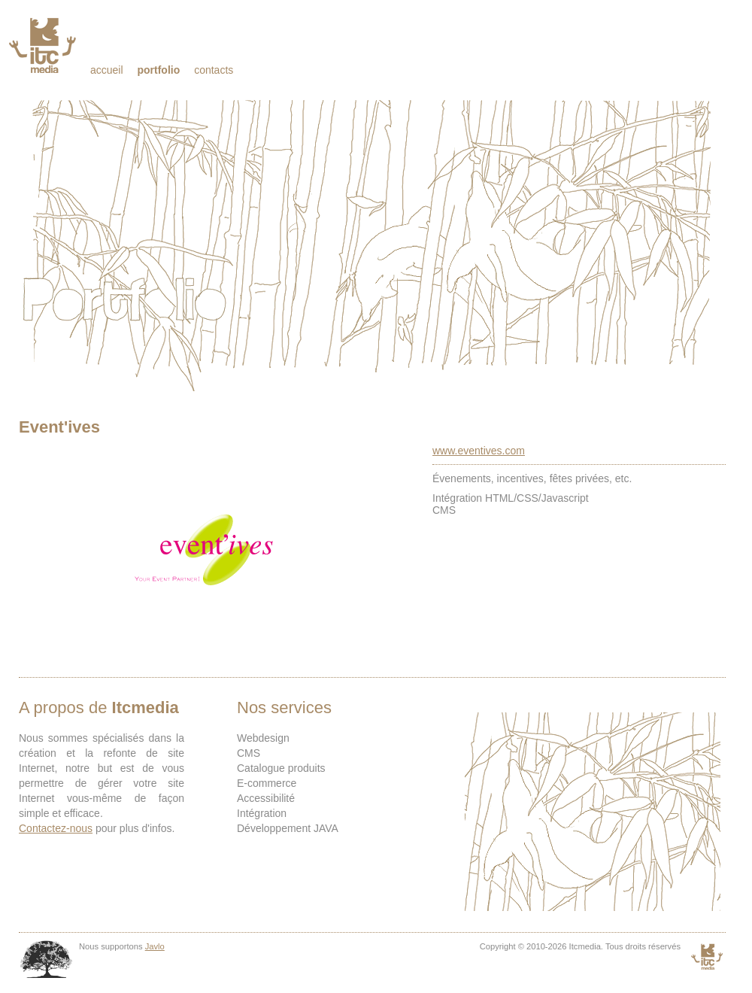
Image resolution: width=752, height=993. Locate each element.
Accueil (106, 70)
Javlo (155, 946)
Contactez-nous (55, 828)
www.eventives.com (478, 451)
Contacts (213, 70)
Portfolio (158, 70)
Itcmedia (44, 45)
